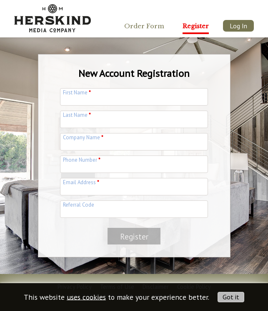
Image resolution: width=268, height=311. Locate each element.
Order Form (144, 26)
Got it (231, 297)
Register (196, 26)
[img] (52, 16)
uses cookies (86, 296)
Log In (238, 26)
